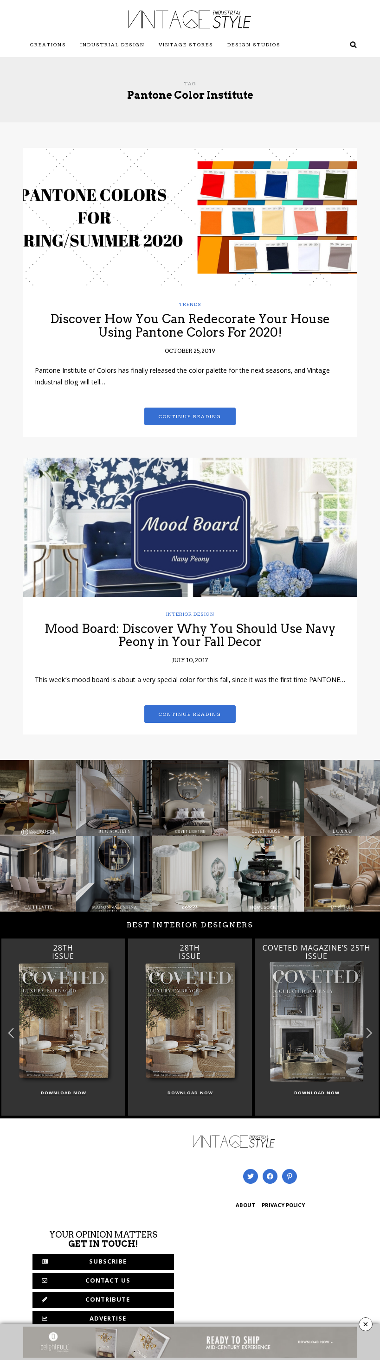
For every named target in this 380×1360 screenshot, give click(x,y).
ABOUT (245, 1205)
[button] (369, 1033)
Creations (48, 44)
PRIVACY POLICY (283, 1205)
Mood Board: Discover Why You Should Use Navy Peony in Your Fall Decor (190, 635)
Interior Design (190, 614)
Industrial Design (112, 44)
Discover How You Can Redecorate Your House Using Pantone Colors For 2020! (190, 325)
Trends (190, 304)
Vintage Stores (186, 44)
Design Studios (254, 44)
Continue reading (190, 416)
